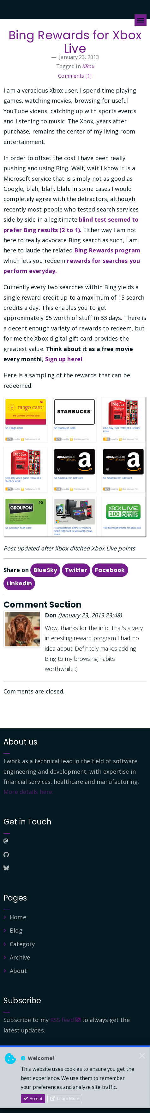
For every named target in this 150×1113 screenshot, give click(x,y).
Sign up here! (63, 359)
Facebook (110, 570)
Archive (20, 957)
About (18, 970)
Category (22, 944)
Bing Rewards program (107, 250)
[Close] (142, 1055)
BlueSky (45, 570)
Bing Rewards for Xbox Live (75, 41)
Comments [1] (75, 75)
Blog (16, 930)
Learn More (65, 1098)
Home (18, 917)
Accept (33, 1098)
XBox (88, 66)
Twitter (76, 570)
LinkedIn (19, 583)
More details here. (28, 792)
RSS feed (65, 1020)
